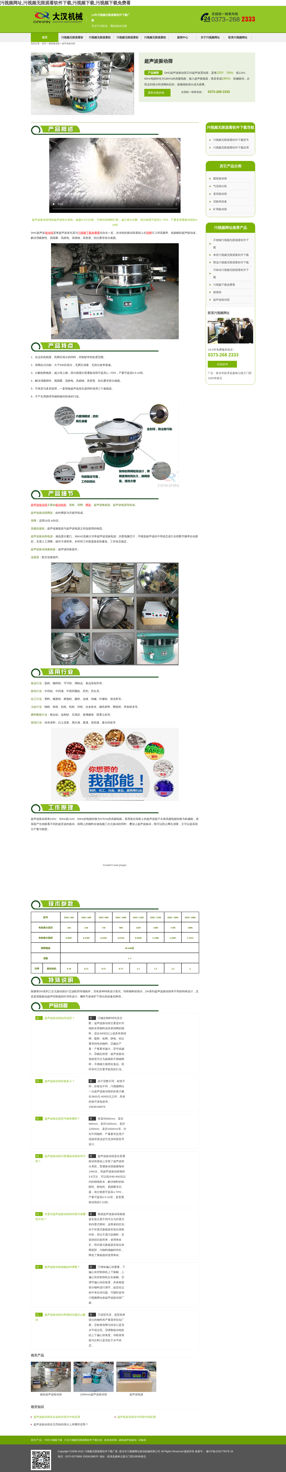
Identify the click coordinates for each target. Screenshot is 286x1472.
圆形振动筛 (54, 43)
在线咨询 (222, 364)
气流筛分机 (220, 186)
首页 (44, 37)
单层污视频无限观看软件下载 (231, 254)
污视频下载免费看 (224, 284)
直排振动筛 (220, 193)
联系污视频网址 (237, 37)
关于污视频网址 (210, 37)
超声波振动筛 (221, 299)
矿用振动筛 (220, 209)
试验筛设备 (220, 201)
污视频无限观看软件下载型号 (231, 139)
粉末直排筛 (110, 1440)
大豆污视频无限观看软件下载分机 (83, 1440)
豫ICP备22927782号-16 (219, 1451)
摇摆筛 (217, 292)
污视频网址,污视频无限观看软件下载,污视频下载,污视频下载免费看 (65, 2)
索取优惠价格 (156, 92)
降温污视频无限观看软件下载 (231, 262)
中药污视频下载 (53, 1440)
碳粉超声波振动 (128, 1440)
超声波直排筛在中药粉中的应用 (136, 1416)
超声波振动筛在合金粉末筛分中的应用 (57, 1416)
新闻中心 (182, 37)
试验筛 (142, 1440)
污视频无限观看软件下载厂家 (101, 1451)
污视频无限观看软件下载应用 (231, 147)
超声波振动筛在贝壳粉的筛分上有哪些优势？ (61, 1424)
